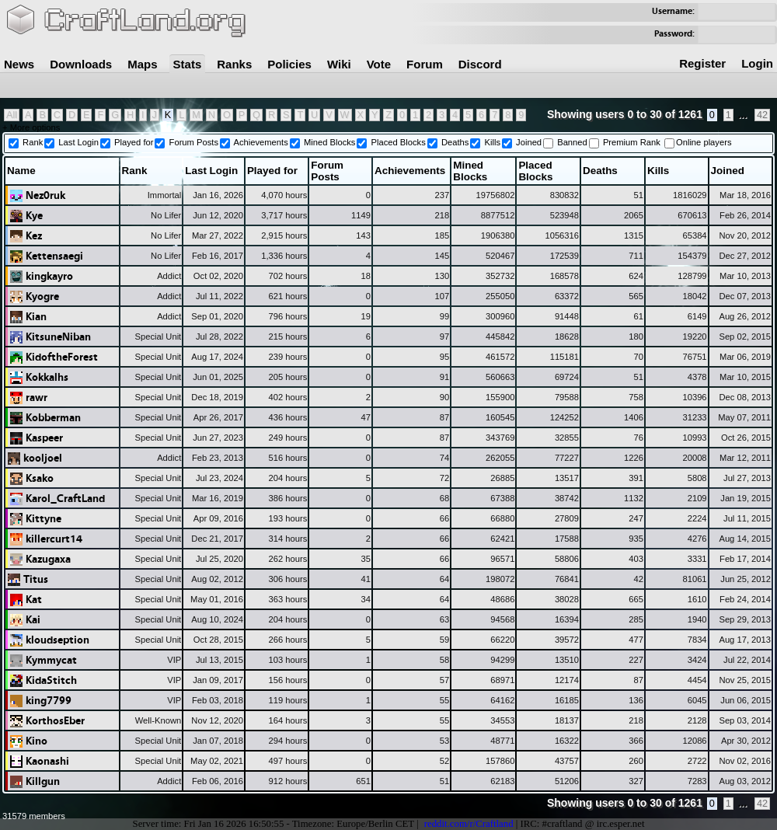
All (11, 115)
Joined (529, 142)
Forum (424, 64)
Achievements (261, 142)
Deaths (455, 142)
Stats (187, 64)
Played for (133, 142)
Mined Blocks (330, 142)
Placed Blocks (398, 142)
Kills (492, 142)
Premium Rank (631, 142)
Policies (289, 64)
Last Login (78, 142)
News (19, 64)
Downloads (81, 64)
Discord (480, 64)
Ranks (234, 64)
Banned (572, 142)
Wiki (339, 64)
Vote (379, 64)
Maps (142, 64)
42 (762, 115)
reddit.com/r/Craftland (469, 823)
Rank (33, 142)
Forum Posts (193, 142)
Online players (704, 142)
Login (757, 63)
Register (702, 63)
